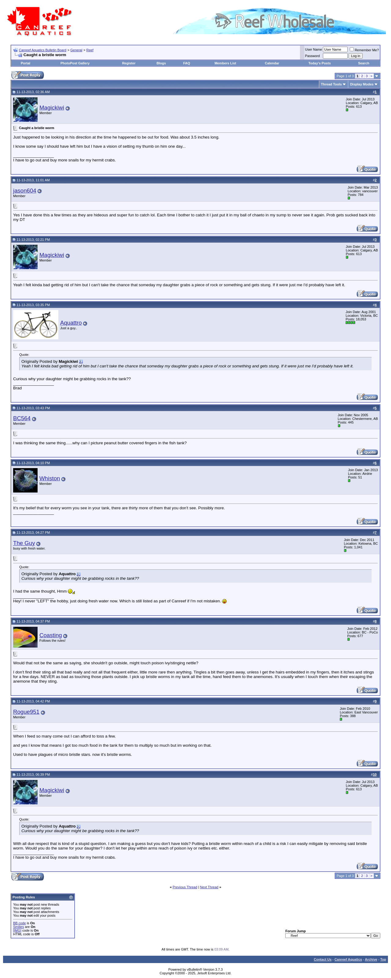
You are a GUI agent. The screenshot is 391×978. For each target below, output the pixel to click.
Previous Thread (185, 887)
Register (129, 63)
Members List (225, 63)
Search (363, 63)
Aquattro (71, 322)
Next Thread (209, 887)
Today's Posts (319, 63)
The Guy (24, 543)
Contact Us (322, 959)
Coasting (50, 635)
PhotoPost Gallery (75, 63)
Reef (89, 50)
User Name (313, 49)
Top (383, 959)
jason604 (24, 190)
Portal (25, 63)
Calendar (272, 63)
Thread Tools (331, 84)
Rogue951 (26, 712)
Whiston (49, 478)
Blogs (161, 63)
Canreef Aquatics (348, 959)
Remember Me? (364, 50)
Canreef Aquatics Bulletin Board (42, 50)
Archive (371, 959)
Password (312, 56)
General (76, 50)
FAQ (186, 63)
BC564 (22, 418)
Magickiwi (51, 107)
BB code (19, 923)
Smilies (18, 927)
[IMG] (17, 930)
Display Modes (362, 84)
